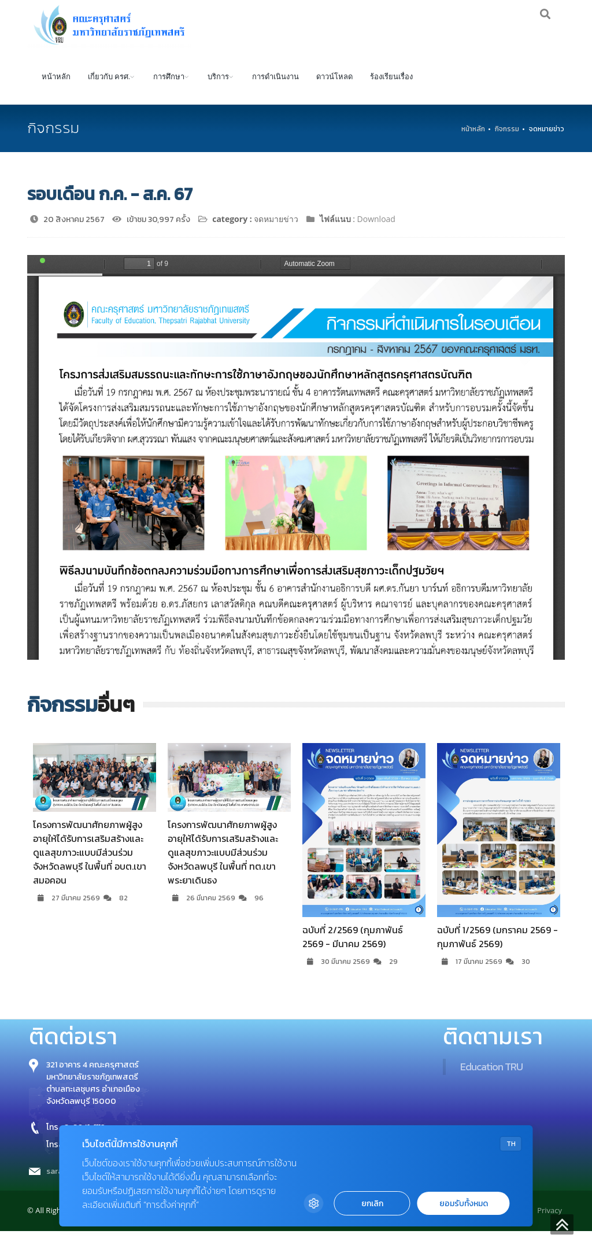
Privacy (549, 1218)
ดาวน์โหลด (334, 83)
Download (376, 225)
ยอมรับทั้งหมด (463, 1204)
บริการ (218, 83)
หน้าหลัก (56, 83)
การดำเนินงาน (275, 83)
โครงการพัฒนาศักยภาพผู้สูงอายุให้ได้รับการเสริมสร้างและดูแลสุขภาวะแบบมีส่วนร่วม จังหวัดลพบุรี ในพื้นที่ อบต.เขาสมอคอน (89, 860)
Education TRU (491, 1074)
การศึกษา (168, 83)
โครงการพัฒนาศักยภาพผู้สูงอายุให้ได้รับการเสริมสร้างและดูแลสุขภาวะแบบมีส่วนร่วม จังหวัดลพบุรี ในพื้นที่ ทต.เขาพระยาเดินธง (223, 860)
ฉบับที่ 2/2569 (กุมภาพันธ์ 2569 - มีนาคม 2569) (352, 944)
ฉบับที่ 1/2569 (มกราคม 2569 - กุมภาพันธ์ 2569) (497, 944)
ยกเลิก (372, 1204)
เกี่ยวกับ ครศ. (109, 83)
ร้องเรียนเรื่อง (391, 83)
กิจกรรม (507, 136)
